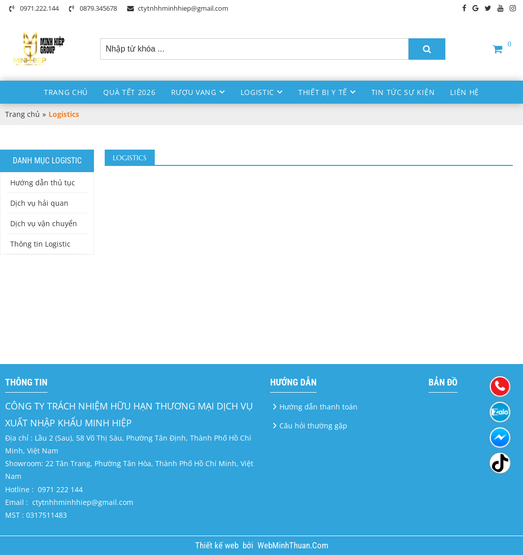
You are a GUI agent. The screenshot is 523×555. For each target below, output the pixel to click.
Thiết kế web (218, 545)
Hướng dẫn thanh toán (318, 407)
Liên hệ (464, 92)
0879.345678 (93, 8)
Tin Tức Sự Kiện (403, 92)
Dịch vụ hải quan (39, 203)
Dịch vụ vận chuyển (43, 223)
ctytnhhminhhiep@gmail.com (177, 8)
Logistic (258, 92)
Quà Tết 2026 (129, 92)
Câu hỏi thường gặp (313, 425)
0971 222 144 (60, 489)
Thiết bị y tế (322, 92)
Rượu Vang (194, 92)
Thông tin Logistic (40, 244)
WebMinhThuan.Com (292, 545)
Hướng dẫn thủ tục (42, 182)
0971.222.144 (34, 8)
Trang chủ (66, 92)
